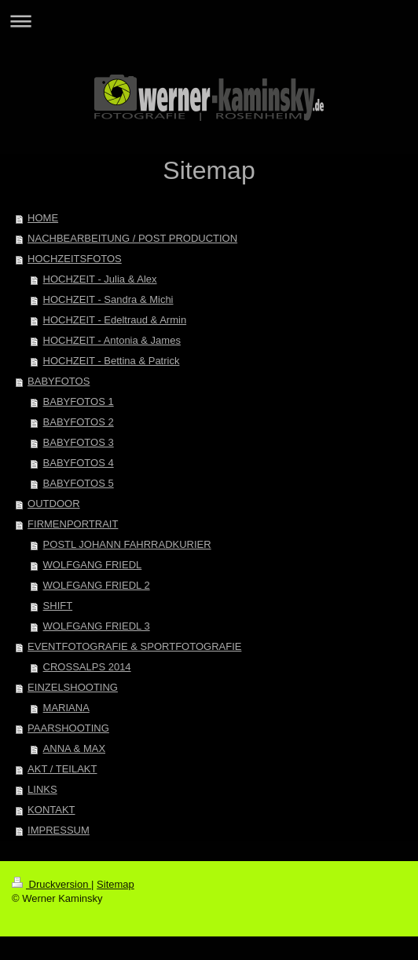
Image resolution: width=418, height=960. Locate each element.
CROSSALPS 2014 (87, 667)
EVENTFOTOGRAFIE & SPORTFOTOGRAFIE (134, 646)
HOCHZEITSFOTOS (75, 259)
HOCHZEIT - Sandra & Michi (108, 299)
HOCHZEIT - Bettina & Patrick (111, 361)
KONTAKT (51, 810)
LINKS (42, 789)
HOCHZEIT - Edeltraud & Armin (115, 320)
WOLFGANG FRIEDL (92, 565)
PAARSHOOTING (68, 728)
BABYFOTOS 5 (78, 483)
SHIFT (58, 605)
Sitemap (115, 884)
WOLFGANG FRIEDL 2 (96, 585)
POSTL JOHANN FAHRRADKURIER (127, 544)
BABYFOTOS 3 (78, 442)
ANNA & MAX (74, 748)
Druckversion (51, 884)
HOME (43, 218)
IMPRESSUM (59, 830)
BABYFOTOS (59, 381)
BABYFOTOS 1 (78, 401)
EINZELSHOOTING (73, 687)
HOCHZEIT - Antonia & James (112, 340)
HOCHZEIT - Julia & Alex (100, 279)
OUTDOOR (53, 503)
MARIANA (66, 708)
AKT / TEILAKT (62, 769)
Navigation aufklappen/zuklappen (209, 21)
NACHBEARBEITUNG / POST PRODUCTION (132, 238)
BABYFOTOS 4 (78, 463)
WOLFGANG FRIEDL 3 (96, 626)
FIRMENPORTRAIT (73, 524)
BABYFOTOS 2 (78, 422)
